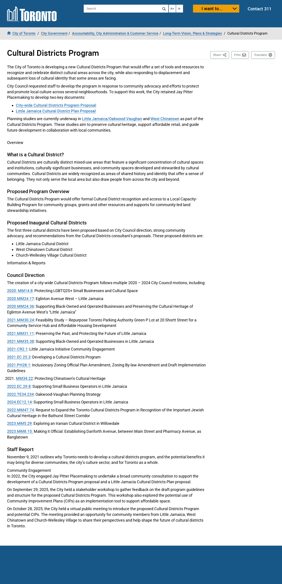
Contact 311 (259, 9)
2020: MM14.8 (20, 290)
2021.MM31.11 (20, 333)
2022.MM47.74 (20, 409)
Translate (260, 55)
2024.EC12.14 (19, 402)
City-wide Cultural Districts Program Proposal (56, 105)
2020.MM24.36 (20, 306)
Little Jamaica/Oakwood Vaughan (112, 118)
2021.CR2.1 (17, 349)
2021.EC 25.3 (18, 357)
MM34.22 (24, 378)
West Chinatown (164, 118)
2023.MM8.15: (20, 431)
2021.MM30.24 (20, 320)
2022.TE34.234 (20, 394)
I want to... (212, 8)
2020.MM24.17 (20, 298)
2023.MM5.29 (19, 423)
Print (237, 55)
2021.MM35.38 (20, 341)
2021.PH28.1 (18, 365)
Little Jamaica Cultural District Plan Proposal (56, 111)
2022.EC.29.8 (19, 386)
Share (221, 54)
